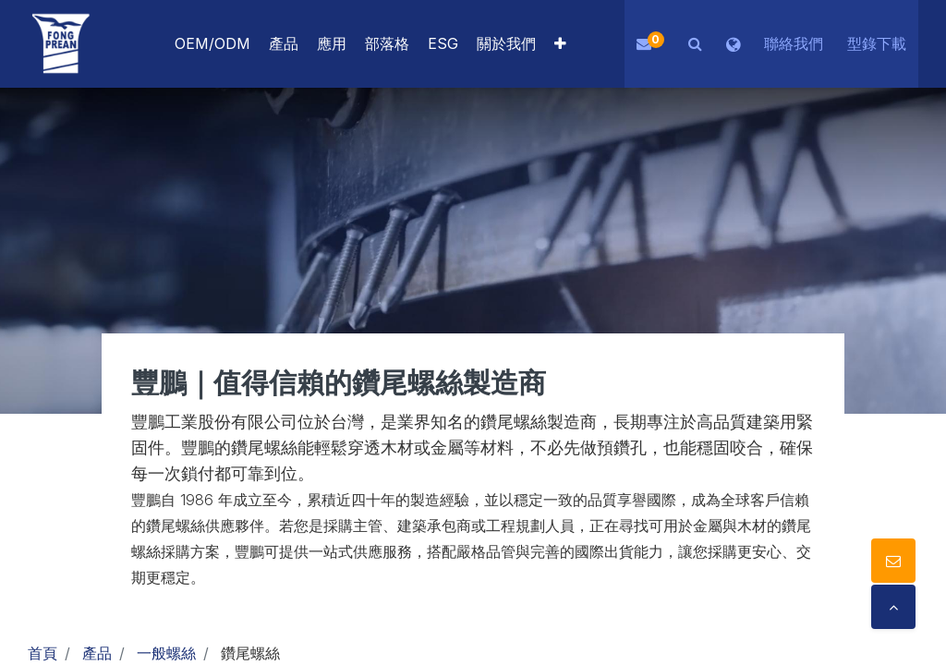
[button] (560, 44)
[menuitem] (332, 44)
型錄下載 (876, 43)
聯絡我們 (793, 43)
